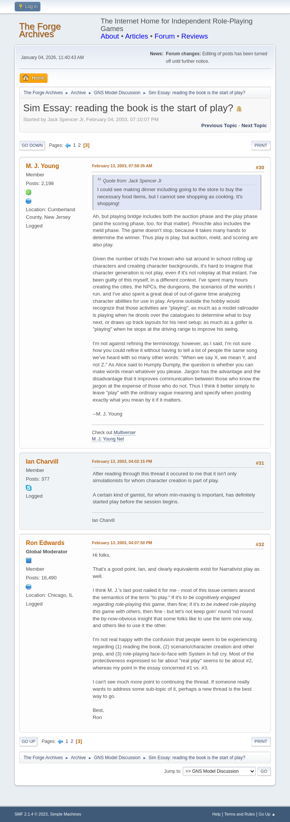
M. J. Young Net (108, 439)
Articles (136, 36)
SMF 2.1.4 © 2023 (31, 814)
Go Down (32, 145)
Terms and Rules (239, 814)
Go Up (28, 741)
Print (261, 145)
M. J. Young (42, 166)
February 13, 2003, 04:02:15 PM (122, 461)
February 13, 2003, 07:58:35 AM (122, 165)
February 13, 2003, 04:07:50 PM (122, 542)
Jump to (172, 771)
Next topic (254, 125)
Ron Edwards (45, 543)
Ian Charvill (42, 461)
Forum (164, 36)
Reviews (194, 36)
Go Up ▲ (267, 814)
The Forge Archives (40, 30)
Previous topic (219, 125)
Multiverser (125, 432)
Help (216, 814)
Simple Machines (65, 814)
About (110, 36)
